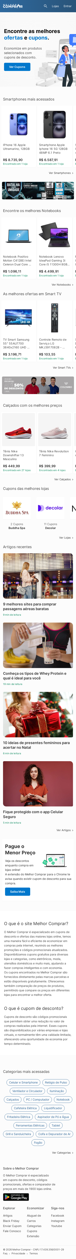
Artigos (7, 1215)
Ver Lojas (66, 537)
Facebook (57, 1215)
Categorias (34, 1226)
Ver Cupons (17, 66)
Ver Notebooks (63, 284)
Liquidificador (53, 1108)
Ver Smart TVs (63, 367)
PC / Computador (37, 1099)
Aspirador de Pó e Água (53, 1117)
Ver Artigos (65, 830)
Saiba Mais (17, 891)
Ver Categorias (63, 1152)
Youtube (56, 1226)
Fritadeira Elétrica (18, 1117)
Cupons (32, 1231)
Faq (5, 1253)
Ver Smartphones (61, 172)
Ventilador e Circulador (27, 1091)
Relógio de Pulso (56, 1082)
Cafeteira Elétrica (25, 1108)
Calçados (12, 1099)
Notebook (63, 1099)
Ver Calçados (64, 479)
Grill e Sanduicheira (18, 1134)
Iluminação (57, 1091)
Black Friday (11, 1221)
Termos (33, 1253)
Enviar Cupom (12, 1226)
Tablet (56, 1125)
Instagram (57, 1221)
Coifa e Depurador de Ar (54, 1134)
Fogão (38, 1142)
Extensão (33, 1236)
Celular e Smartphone (23, 1082)
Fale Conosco (12, 1231)
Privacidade (18, 1253)
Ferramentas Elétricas (30, 1125)
